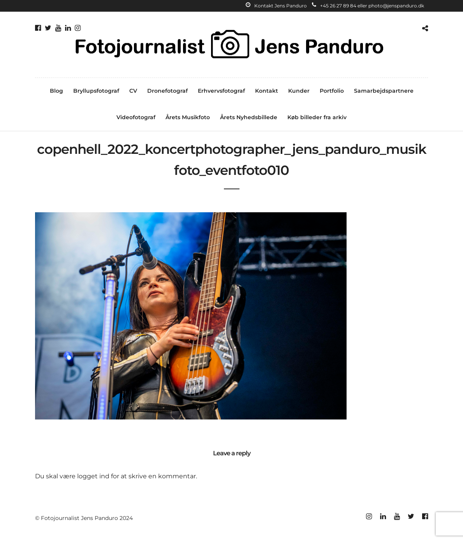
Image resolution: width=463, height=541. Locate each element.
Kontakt (266, 90)
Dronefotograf (167, 90)
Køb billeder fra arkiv (317, 117)
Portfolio (332, 90)
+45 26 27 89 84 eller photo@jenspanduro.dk (368, 6)
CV (133, 90)
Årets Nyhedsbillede (248, 117)
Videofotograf (135, 117)
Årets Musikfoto (187, 117)
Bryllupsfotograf (96, 90)
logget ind (93, 476)
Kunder (299, 90)
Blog (56, 90)
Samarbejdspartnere (384, 90)
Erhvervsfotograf (221, 90)
